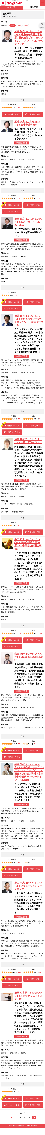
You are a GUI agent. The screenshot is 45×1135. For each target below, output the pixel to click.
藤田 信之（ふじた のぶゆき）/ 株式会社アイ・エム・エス (28, 221)
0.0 (29, 744)
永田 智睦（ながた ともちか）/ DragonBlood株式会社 (28, 656)
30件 (19, 25)
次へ (34, 1117)
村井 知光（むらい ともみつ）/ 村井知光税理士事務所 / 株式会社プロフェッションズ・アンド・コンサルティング (28, 37)
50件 (26, 25)
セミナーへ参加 (11, 1105)
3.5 (11, 295)
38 (18, 198)
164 (18, 972)
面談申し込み (11, 114)
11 (39, 107)
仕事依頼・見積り (33, 114)
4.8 (13, 198)
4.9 (35, 107)
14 (18, 744)
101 (40, 633)
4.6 (13, 107)
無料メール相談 (12, 205)
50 (18, 107)
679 (18, 633)
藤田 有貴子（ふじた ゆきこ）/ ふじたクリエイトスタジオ (28, 995)
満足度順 (34, 7)
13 (18, 419)
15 (18, 862)
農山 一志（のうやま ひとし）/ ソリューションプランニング (28, 885)
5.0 (35, 198)
